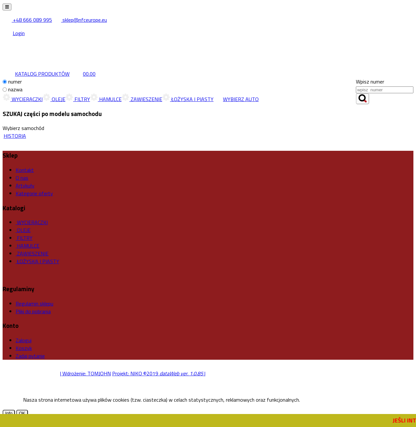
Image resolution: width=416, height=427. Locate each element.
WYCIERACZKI (23, 99)
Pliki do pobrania (33, 311)
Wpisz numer (370, 81)
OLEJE (54, 99)
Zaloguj (24, 340)
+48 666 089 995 (28, 20)
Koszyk (24, 348)
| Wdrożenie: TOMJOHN (85, 373)
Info (8, 413)
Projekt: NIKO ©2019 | (158, 373)
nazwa (15, 89)
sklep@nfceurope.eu (80, 20)
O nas (22, 178)
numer (15, 81)
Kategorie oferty (34, 193)
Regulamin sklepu (34, 303)
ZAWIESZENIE (142, 99)
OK (22, 413)
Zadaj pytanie (30, 356)
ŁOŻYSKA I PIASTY (188, 99)
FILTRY (77, 99)
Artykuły (25, 185)
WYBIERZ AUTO (236, 99)
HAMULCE (106, 99)
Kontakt (25, 170)
